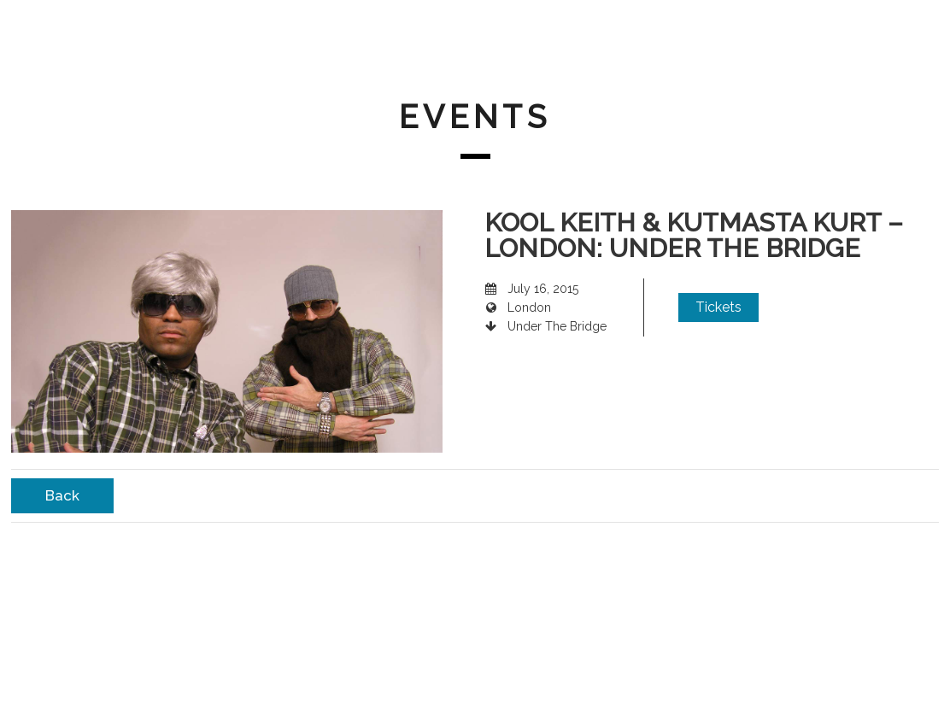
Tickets (718, 307)
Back (62, 495)
